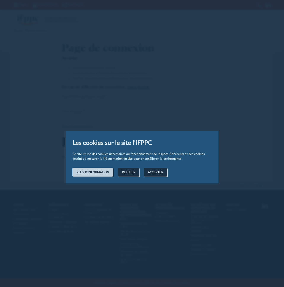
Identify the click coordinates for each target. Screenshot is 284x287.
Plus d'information (93, 172)
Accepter (155, 172)
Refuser (128, 172)
